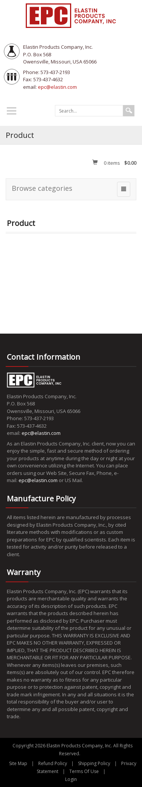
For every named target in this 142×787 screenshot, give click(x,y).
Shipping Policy (94, 763)
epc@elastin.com (57, 86)
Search (128, 110)
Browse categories (42, 188)
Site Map (18, 763)
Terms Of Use (84, 771)
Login (71, 779)
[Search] (89, 110)
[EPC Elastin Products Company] (71, 15)
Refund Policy (52, 763)
